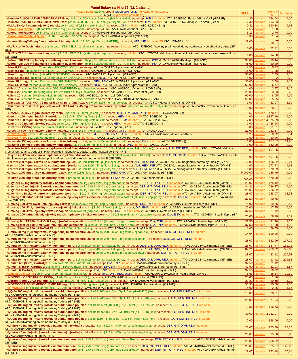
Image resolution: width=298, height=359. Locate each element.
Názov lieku (85, 11)
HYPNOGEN (15, 287)
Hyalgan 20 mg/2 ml (20, 273)
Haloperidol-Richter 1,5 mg (25, 36)
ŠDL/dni (246, 13)
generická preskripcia (129, 15)
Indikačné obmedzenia (152, 11)
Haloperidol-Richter (20, 29)
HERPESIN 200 (17, 134)
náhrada (259, 18)
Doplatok (286, 13)
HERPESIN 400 (17, 137)
